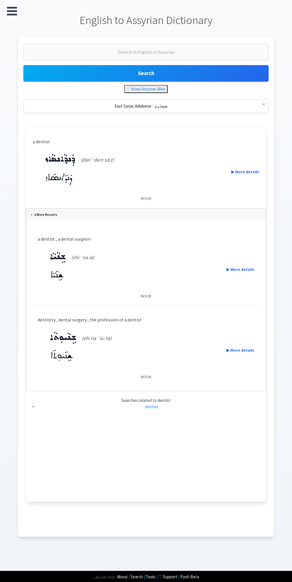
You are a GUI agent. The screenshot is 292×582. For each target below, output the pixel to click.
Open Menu (12, 11)
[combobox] (146, 56)
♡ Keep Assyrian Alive (146, 93)
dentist (151, 411)
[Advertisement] (146, 466)
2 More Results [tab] (46, 219)
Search (146, 76)
